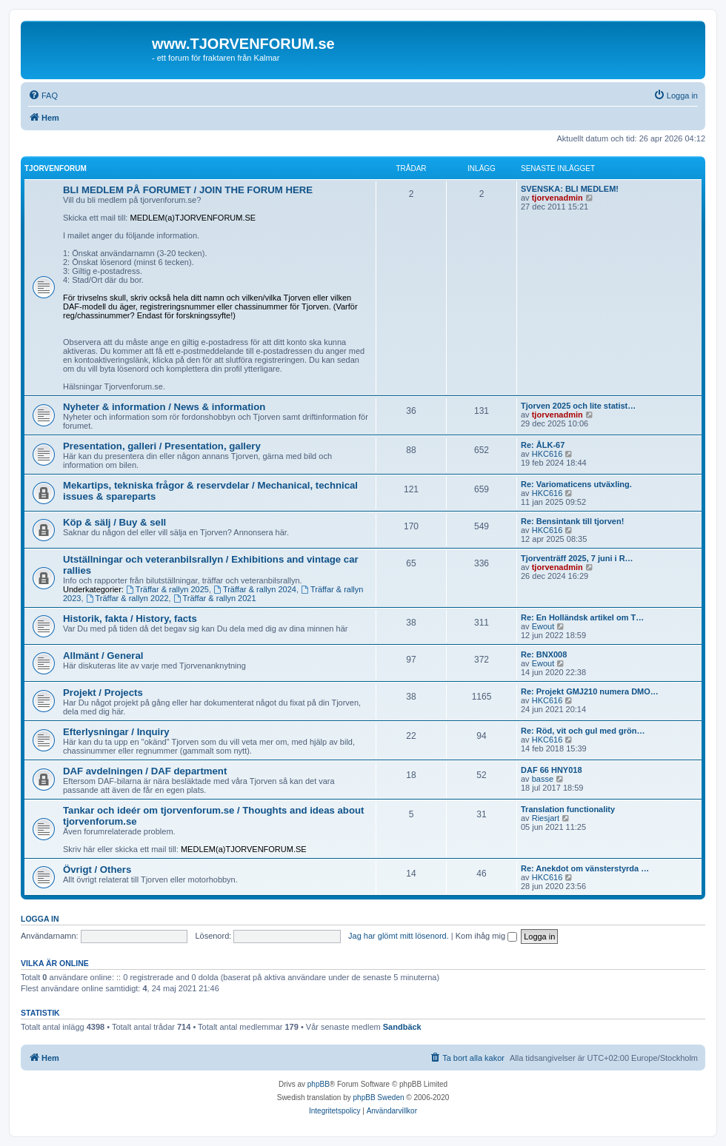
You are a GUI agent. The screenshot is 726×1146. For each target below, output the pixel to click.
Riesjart (545, 818)
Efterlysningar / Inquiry (116, 731)
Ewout (543, 626)
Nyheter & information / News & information (164, 406)
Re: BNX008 (544, 654)
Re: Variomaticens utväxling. (576, 484)
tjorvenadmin (557, 197)
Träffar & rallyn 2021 (214, 598)
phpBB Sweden (378, 1097)
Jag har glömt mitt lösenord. (398, 935)
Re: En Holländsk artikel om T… (582, 617)
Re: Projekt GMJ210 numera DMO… (590, 691)
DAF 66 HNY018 (551, 769)
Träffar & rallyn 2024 (254, 589)
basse (542, 778)
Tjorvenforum (55, 168)
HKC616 (547, 453)
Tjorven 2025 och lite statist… (578, 405)
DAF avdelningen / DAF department (145, 771)
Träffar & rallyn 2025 (167, 589)
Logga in (40, 918)
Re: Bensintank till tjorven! (572, 521)
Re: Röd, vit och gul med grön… (583, 730)
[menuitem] (43, 95)
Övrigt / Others (97, 869)
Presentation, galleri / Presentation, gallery (162, 446)
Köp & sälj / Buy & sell (114, 522)
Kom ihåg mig (486, 935)
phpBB (318, 1084)
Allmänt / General (103, 655)
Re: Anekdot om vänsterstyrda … (585, 868)
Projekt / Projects (103, 692)
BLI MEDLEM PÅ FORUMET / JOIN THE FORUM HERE (188, 189)
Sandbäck (402, 1026)
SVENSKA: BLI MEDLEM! (570, 188)
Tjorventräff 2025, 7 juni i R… (577, 558)
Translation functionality (568, 809)
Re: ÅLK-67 (543, 444)
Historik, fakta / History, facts (130, 618)
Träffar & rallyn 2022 (127, 598)
